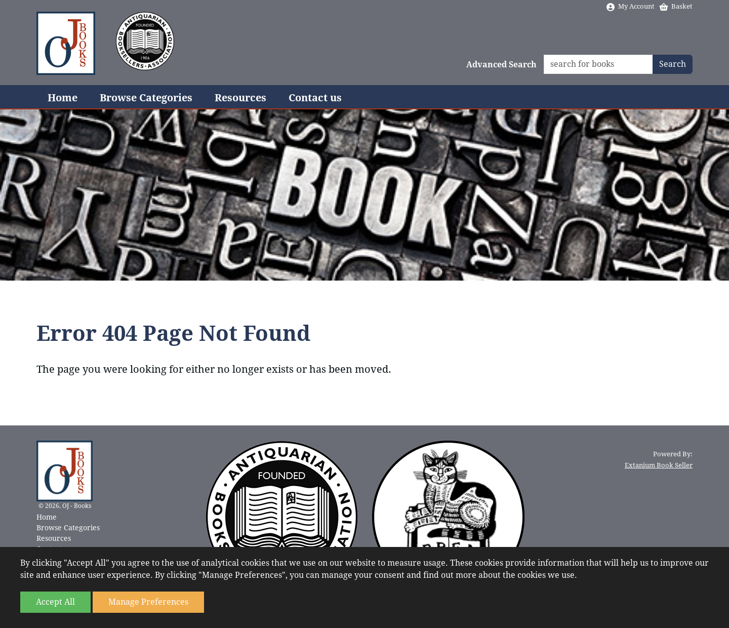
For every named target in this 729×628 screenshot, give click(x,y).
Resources (240, 98)
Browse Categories (146, 98)
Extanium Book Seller (659, 465)
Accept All (55, 602)
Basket (676, 6)
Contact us (315, 98)
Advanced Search (501, 64)
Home (62, 98)
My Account (630, 6)
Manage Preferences (148, 602)
